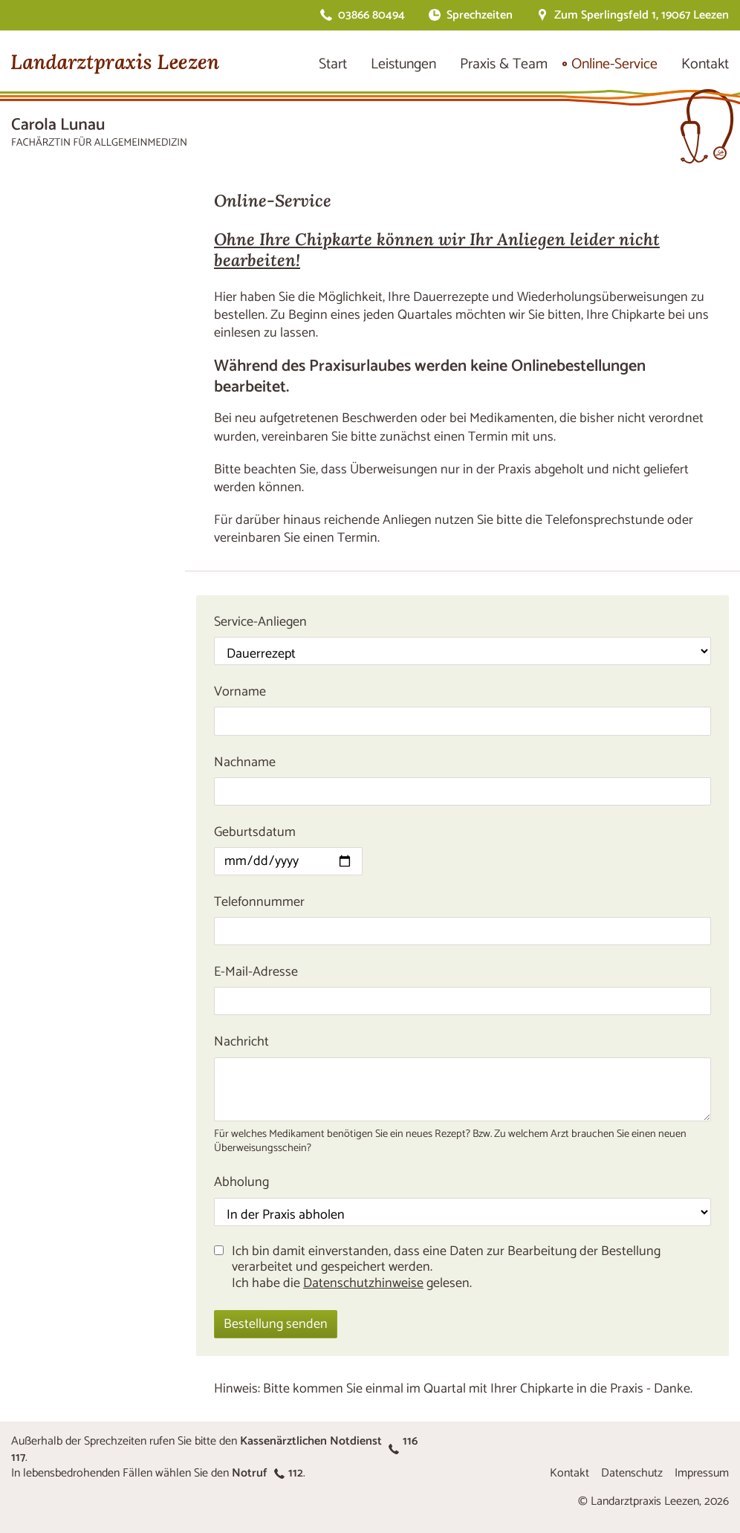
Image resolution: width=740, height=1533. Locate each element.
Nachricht (241, 1042)
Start (333, 64)
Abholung (241, 1182)
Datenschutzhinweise (363, 1283)
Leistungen (403, 64)
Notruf (267, 1473)
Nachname (245, 762)
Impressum (702, 1473)
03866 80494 (371, 15)
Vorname (240, 692)
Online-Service (614, 64)
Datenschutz (632, 1473)
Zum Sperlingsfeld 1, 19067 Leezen (641, 15)
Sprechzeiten (480, 15)
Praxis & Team (504, 64)
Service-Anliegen (260, 622)
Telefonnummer (259, 902)
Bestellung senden (276, 1324)
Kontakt (705, 64)
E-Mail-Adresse (256, 972)
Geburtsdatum (255, 832)
